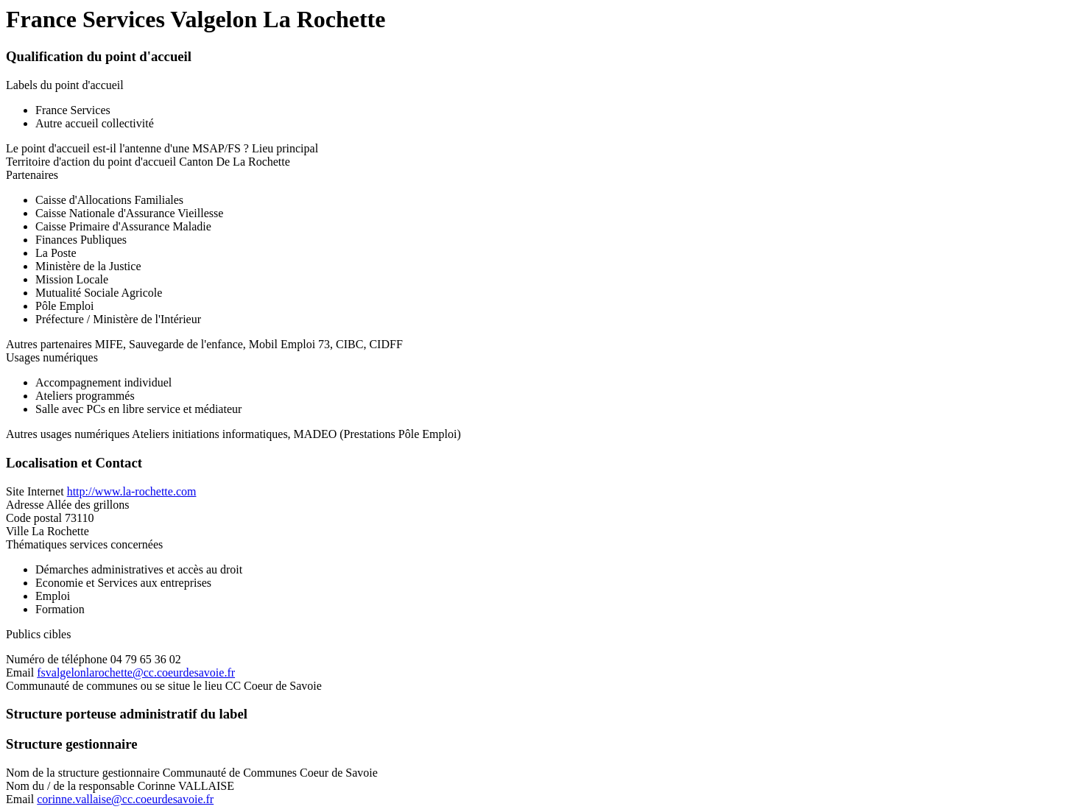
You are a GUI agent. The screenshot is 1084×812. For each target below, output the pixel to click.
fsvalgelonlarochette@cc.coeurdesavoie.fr (136, 672)
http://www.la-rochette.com (132, 491)
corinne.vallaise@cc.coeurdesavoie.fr (125, 799)
